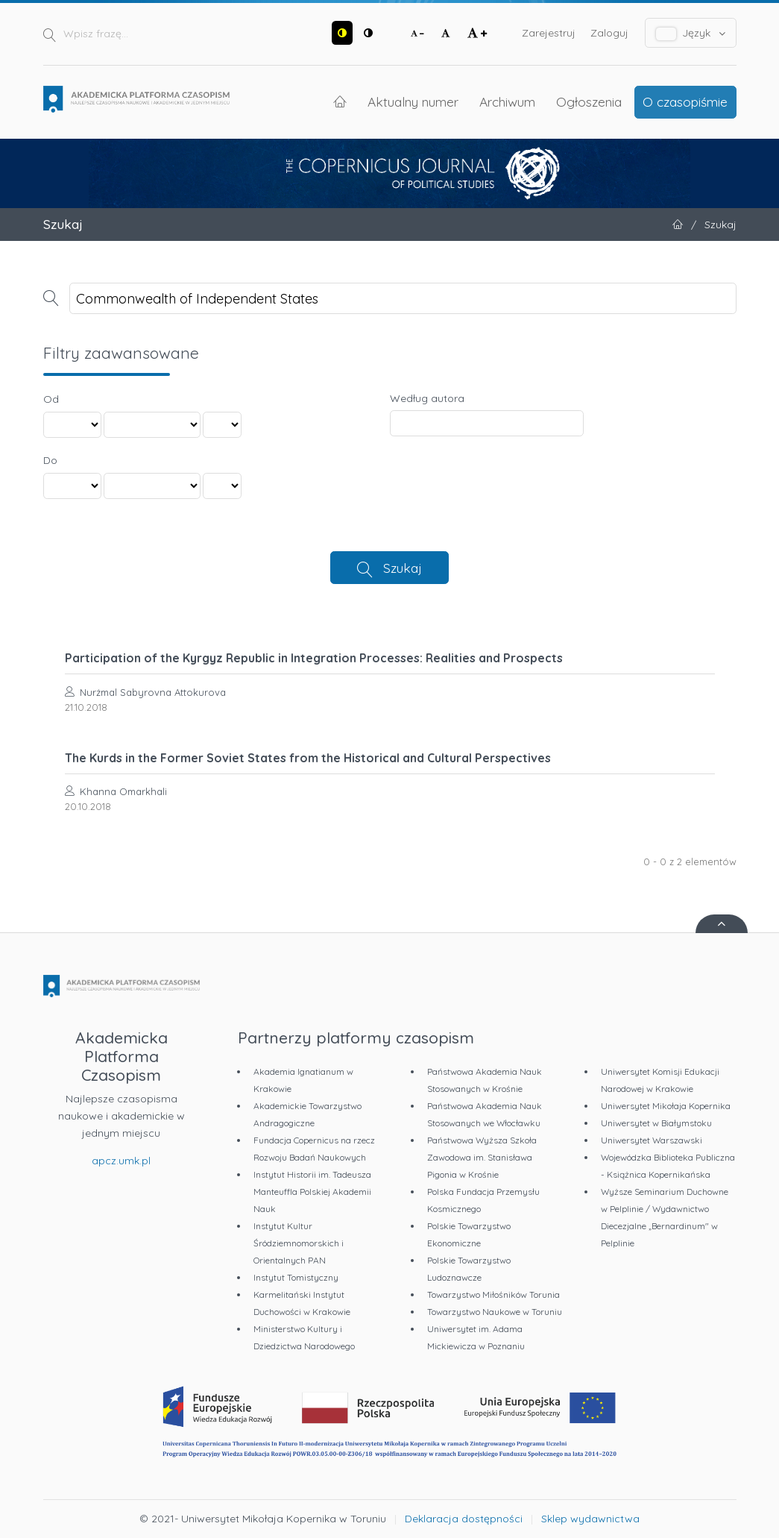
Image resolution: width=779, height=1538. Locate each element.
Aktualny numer (413, 101)
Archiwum (507, 101)
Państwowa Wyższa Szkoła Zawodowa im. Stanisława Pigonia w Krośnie (482, 1157)
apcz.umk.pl (121, 1160)
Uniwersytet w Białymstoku (656, 1123)
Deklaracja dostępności (464, 1518)
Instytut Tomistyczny (295, 1277)
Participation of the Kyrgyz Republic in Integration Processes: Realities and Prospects (314, 657)
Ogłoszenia (589, 101)
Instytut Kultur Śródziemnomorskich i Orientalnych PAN (298, 1243)
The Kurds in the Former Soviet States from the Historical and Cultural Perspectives (308, 757)
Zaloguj (609, 33)
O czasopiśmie (685, 101)
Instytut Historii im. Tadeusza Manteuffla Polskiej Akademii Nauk (312, 1191)
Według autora (427, 398)
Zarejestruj (548, 33)
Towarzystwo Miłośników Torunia (493, 1294)
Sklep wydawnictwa (590, 1518)
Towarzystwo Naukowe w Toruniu (494, 1311)
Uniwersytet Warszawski (651, 1140)
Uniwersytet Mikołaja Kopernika (666, 1105)
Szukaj (402, 567)
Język (690, 33)
